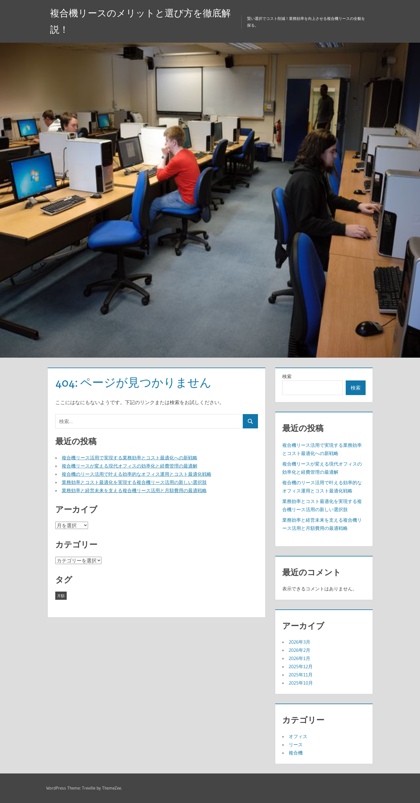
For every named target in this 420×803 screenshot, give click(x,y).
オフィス (298, 736)
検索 (287, 376)
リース (296, 744)
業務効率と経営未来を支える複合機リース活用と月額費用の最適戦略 (134, 490)
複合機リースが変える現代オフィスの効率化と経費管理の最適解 (129, 466)
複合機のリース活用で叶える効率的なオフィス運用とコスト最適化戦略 (136, 474)
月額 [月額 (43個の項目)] (61, 595)
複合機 (296, 753)
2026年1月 (299, 658)
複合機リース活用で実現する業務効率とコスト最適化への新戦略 (129, 458)
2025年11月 (301, 675)
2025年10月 (301, 683)
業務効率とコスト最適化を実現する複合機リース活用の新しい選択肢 (134, 482)
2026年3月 (299, 642)
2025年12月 (301, 666)
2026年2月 (299, 650)
